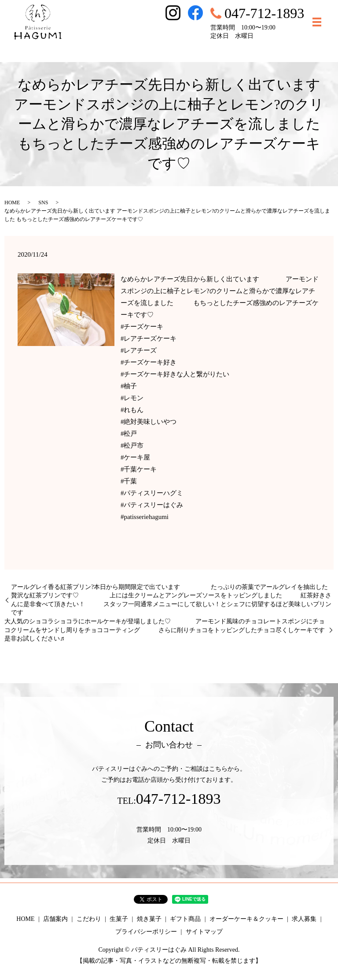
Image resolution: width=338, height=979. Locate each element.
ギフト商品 (185, 919)
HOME (12, 202)
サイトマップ (204, 931)
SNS (43, 202)
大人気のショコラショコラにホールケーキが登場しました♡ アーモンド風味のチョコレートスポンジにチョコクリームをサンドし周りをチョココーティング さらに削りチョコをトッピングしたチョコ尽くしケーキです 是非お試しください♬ (169, 630)
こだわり (89, 919)
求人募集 (304, 919)
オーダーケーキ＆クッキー (246, 919)
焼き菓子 (149, 919)
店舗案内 (55, 919)
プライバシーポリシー (146, 931)
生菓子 (119, 919)
